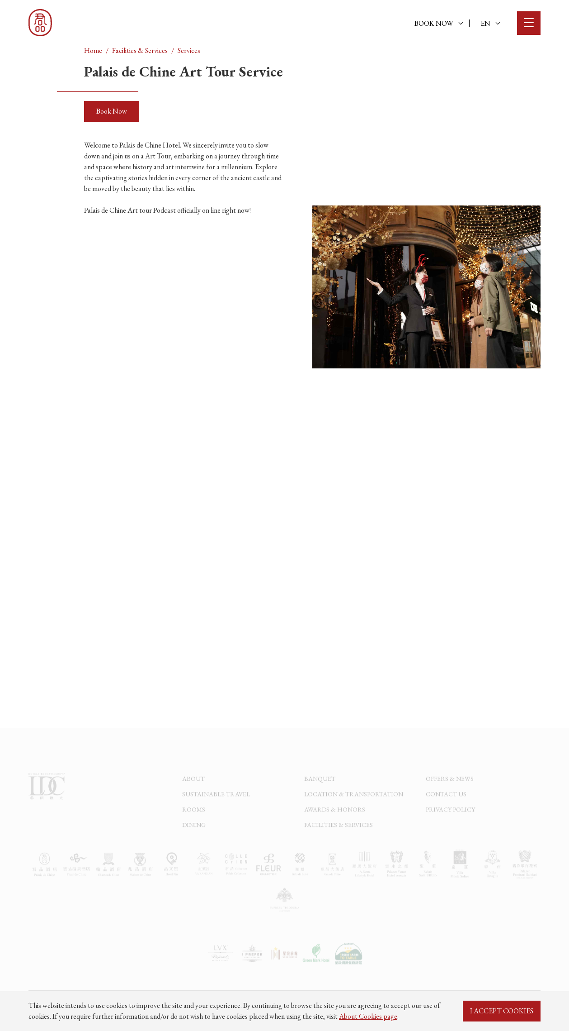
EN (490, 23)
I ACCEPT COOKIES (501, 1011)
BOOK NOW (438, 23)
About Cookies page (368, 1016)
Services (189, 50)
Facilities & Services (140, 50)
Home (93, 50)
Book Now (111, 111)
